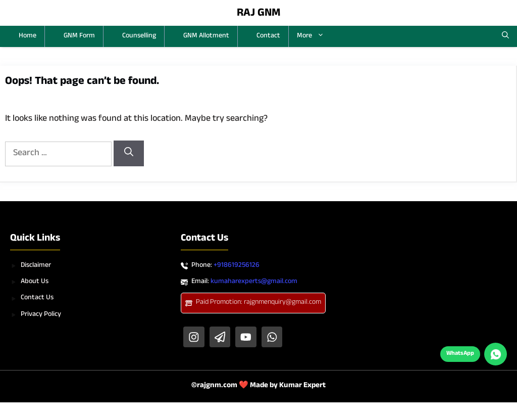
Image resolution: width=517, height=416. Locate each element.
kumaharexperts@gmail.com (254, 282)
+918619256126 (237, 266)
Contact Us (37, 298)
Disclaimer (36, 266)
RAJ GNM (259, 14)
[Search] (129, 153)
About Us (34, 282)
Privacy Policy (41, 315)
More (314, 36)
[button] (505, 36)
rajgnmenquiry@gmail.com (282, 303)
